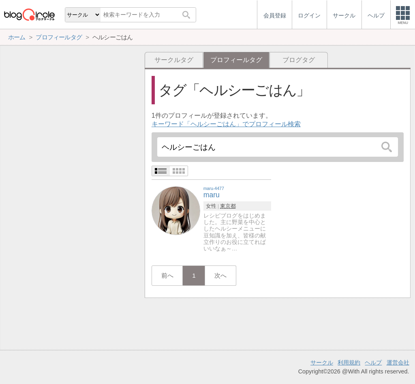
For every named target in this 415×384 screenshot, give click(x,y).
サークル (321, 362)
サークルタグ (173, 59)
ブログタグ (298, 59)
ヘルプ (373, 362)
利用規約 (349, 362)
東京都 (228, 206)
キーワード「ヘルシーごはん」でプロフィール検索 (226, 124)
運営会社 (398, 362)
